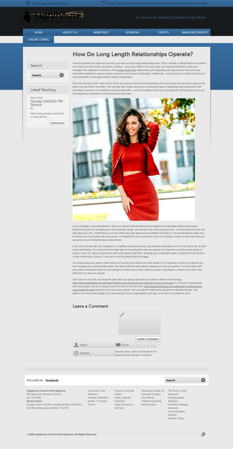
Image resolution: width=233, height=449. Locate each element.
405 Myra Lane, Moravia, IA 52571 (49, 3)
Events (163, 32)
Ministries (101, 32)
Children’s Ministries (98, 397)
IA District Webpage (178, 404)
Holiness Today (176, 418)
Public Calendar (123, 397)
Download (57, 123)
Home (38, 32)
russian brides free (126, 70)
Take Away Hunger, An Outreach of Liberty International (152, 394)
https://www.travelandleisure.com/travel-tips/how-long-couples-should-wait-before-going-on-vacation (123, 283)
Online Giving (38, 39)
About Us (70, 32)
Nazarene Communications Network (176, 411)
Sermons (132, 32)
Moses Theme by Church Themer (203, 434)
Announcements (195, 32)
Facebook (52, 381)
